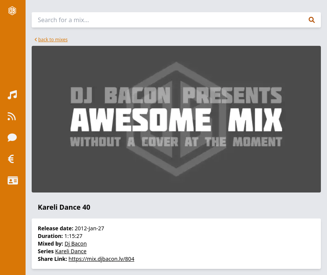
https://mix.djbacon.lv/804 (101, 258)
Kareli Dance (71, 251)
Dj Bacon (75, 243)
